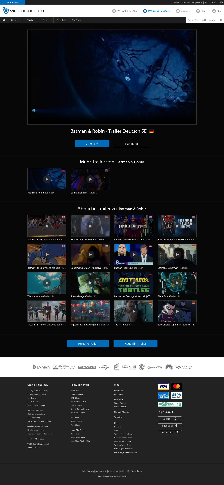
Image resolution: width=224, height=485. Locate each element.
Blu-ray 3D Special (121, 412)
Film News (118, 390)
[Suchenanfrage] (205, 20)
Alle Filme (76, 20)
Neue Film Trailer (78, 430)
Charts (30, 20)
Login (177, 2)
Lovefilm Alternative (35, 439)
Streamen (185, 10)
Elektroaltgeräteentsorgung (125, 452)
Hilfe (116, 423)
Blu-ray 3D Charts (78, 412)
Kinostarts (75, 417)
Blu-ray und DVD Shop (36, 394)
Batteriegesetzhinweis (123, 448)
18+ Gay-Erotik (33, 401)
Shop (203, 10)
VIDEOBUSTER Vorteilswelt (38, 444)
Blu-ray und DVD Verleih (37, 390)
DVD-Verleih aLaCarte (159, 10)
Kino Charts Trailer (78, 437)
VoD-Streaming (33, 417)
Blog (219, 10)
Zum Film (92, 144)
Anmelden (12, 2)
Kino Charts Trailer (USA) (80, 441)
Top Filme (75, 390)
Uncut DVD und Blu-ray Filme (39, 421)
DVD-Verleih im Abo (127, 10)
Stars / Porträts (120, 403)
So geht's (61, 20)
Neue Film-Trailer (135, 343)
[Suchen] (221, 20)
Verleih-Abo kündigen (123, 434)
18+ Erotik (31, 398)
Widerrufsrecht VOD (122, 441)
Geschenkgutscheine (36, 430)
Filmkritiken (119, 399)
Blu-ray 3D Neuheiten (80, 409)
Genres (14, 20)
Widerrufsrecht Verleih (123, 437)
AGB (116, 430)
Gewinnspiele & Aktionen (37, 426)
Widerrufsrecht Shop (122, 445)
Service (118, 417)
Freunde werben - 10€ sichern (39, 433)
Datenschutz (101, 471)
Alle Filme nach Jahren (36, 405)
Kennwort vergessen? (192, 2)
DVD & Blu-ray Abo (35, 410)
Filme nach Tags (33, 447)
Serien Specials (120, 406)
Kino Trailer (75, 433)
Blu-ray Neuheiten (78, 401)
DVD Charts (75, 398)
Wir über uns (88, 471)
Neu (45, 20)
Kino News (118, 394)
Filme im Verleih (80, 384)
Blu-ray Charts (76, 405)
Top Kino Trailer (88, 343)
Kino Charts (75, 425)
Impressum (113, 471)
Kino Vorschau (76, 421)
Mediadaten (136, 471)
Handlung (131, 144)
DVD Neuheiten (77, 394)
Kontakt (117, 426)
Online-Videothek (37, 384)
